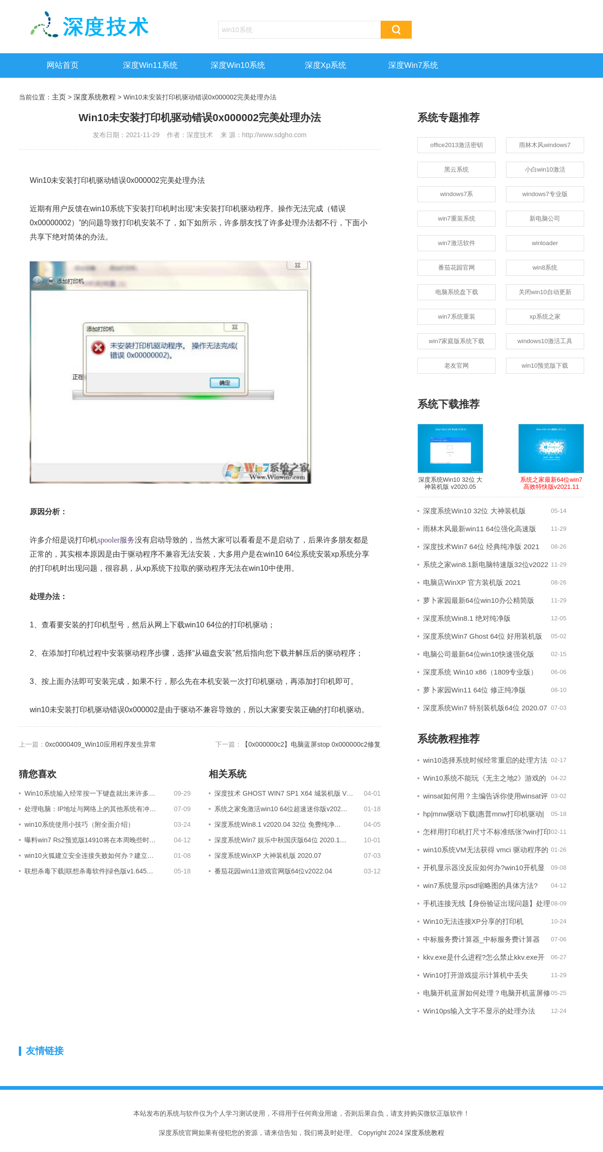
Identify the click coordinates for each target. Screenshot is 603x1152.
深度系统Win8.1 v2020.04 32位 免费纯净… (277, 824)
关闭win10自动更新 (545, 292)
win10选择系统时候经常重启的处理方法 (485, 760)
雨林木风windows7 (544, 144)
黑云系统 (456, 169)
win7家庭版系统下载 (456, 341)
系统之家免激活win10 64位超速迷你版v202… (280, 809)
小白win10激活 (545, 169)
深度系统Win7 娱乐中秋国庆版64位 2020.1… (280, 840)
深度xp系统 (326, 65)
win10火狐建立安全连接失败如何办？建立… (89, 855)
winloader (545, 243)
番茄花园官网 (456, 267)
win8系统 (544, 267)
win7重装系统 (456, 218)
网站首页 (63, 65)
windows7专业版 (545, 193)
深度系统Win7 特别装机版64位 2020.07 (485, 708)
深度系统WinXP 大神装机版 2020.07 (267, 855)
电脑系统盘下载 (456, 292)
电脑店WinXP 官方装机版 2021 (472, 582)
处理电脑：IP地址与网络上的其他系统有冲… (90, 809)
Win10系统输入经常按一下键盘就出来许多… (89, 793)
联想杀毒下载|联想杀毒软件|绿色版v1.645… (88, 871)
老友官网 (456, 365)
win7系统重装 (456, 316)
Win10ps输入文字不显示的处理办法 (479, 1011)
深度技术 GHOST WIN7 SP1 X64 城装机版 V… (283, 793)
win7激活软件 (456, 243)
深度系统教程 (94, 97)
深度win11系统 (150, 65)
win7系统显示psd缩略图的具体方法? (480, 885)
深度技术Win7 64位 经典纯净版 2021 (481, 547)
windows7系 (456, 193)
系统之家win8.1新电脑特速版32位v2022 (485, 564)
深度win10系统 (238, 65)
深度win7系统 (413, 65)
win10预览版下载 (545, 365)
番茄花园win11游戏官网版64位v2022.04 (273, 871)
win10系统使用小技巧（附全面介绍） (79, 824)
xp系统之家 (545, 316)
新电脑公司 (545, 218)
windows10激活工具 (545, 341)
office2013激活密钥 (456, 144)
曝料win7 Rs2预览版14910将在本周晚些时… (90, 840)
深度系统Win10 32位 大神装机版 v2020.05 (450, 457)
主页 (59, 97)
